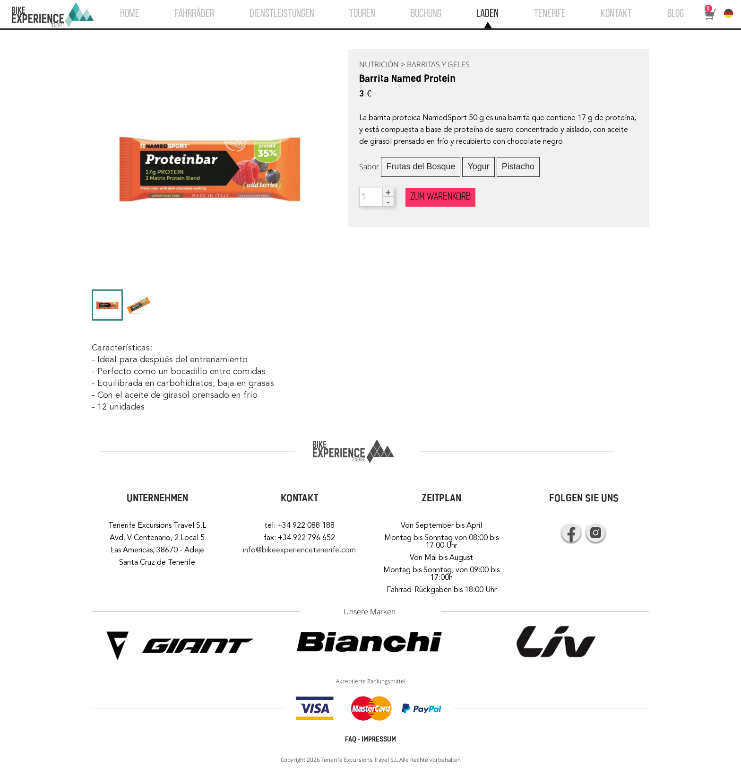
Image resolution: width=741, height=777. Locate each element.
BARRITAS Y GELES (438, 64)
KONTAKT (616, 14)
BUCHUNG (426, 14)
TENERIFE (550, 14)
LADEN (487, 14)
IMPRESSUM (379, 739)
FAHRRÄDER (194, 14)
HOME (129, 14)
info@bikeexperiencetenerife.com (299, 550)
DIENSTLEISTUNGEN (282, 14)
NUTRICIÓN (379, 64)
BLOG (675, 14)
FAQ (350, 739)
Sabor (369, 166)
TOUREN (362, 14)
